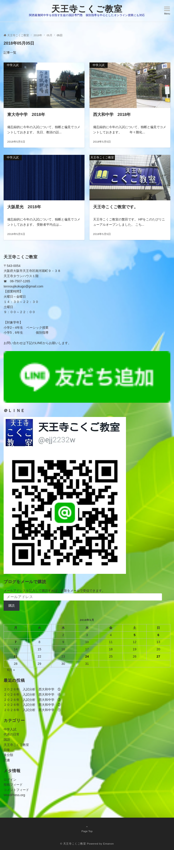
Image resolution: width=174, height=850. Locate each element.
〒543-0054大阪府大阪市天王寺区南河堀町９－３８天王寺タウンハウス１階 (32, 271)
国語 (7, 739)
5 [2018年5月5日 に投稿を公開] (134, 635)
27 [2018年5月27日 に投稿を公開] (158, 656)
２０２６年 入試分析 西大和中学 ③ (32, 700)
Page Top (87, 829)
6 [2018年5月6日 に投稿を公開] (158, 635)
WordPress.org (14, 795)
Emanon (108, 843)
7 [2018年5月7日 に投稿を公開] (16, 642)
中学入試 (10, 729)
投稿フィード (13, 784)
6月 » (11, 670)
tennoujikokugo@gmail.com (23, 286)
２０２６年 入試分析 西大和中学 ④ (32, 694)
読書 (7, 760)
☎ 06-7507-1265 (17, 281)
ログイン (10, 779)
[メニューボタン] (167, 11)
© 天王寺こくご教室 (73, 843)
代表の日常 (11, 734)
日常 (7, 750)
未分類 (8, 755)
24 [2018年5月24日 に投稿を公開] (87, 656)
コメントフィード (16, 790)
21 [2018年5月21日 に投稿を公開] (15, 656)
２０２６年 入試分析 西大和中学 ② (32, 704)
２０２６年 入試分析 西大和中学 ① (32, 710)
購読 (11, 605)
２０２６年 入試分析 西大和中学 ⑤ (32, 689)
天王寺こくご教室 (87, 9)
